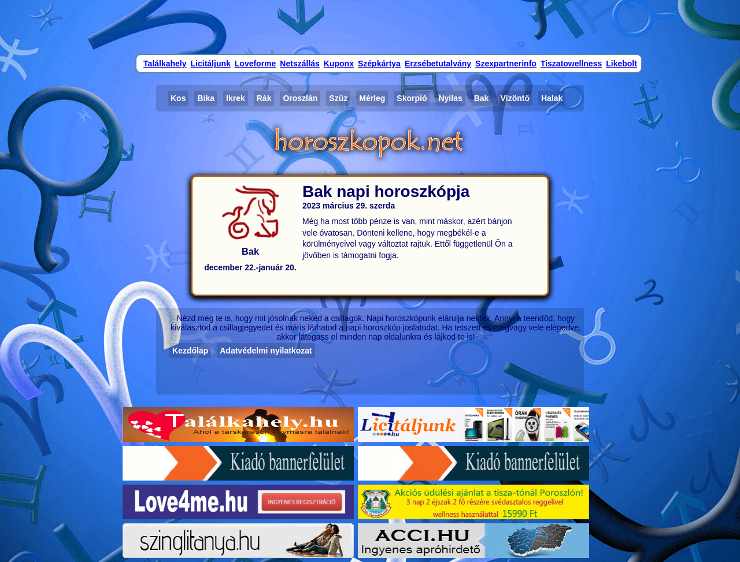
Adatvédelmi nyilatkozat (266, 350)
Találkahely (164, 63)
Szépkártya (379, 63)
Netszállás (299, 63)
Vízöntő (515, 98)
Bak (481, 98)
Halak (552, 98)
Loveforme (255, 63)
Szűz (338, 98)
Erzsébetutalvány (438, 63)
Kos (178, 98)
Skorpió (412, 98)
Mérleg (372, 98)
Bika (205, 98)
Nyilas (450, 98)
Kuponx (339, 63)
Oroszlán (300, 98)
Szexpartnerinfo (505, 63)
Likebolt (621, 63)
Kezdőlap (190, 350)
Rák (264, 98)
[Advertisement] (370, 26)
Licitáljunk (211, 63)
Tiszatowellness (571, 63)
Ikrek (235, 98)
